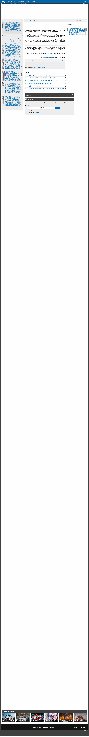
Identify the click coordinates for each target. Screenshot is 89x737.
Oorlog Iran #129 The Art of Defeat (12, 72)
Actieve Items (3, 3)
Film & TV (27, 1)
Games (22, 1)
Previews (19, 3)
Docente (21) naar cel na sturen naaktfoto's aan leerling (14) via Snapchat (12, 22)
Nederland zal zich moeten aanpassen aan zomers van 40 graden (12, 76)
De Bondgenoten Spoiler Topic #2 (12, 71)
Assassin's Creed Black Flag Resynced (12, 37)
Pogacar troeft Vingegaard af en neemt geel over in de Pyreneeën (12, 89)
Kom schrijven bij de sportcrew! (40, 67)
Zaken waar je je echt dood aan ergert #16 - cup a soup (12, 73)
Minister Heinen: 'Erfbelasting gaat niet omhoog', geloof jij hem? (12, 44)
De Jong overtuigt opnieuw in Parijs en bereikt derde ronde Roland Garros (12, 103)
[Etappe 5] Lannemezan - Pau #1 (12, 74)
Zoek (87, 3)
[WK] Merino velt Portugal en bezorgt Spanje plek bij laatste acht (12, 88)
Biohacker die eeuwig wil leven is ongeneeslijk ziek (12, 26)
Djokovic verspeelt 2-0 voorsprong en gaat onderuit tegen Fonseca (12, 100)
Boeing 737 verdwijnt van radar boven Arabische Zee (12, 79)
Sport (18, 1)
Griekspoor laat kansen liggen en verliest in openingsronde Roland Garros (12, 104)
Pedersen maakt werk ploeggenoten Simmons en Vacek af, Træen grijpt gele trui (12, 54)
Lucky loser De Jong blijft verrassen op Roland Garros (12, 101)
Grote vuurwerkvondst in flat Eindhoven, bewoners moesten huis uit (12, 45)
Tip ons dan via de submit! (45, 63)
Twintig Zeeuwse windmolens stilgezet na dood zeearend (12, 67)
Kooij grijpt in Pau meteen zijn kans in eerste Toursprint (12, 36)
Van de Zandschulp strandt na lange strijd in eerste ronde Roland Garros (12, 105)
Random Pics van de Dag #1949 (12, 29)
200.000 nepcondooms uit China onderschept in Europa (12, 56)
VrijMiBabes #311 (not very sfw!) (12, 33)
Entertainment (13, 1)
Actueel (8, 1)
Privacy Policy (44, 727)
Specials (22, 3)
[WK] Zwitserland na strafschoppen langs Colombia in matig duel (12, 49)
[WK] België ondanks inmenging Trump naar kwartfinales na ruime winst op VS (12, 87)
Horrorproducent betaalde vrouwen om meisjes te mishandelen (12, 23)
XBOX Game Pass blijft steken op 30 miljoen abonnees (12, 52)
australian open (45, 57)
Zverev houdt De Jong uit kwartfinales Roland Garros (12, 99)
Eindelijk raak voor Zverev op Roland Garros (12, 96)
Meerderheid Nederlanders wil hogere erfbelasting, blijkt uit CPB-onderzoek (12, 66)
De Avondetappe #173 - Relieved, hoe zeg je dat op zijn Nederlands (12, 75)
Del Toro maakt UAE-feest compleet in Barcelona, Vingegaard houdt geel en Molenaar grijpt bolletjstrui (12, 92)
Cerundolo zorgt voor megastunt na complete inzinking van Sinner (12, 102)
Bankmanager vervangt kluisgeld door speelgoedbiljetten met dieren (12, 30)
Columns (11, 3)
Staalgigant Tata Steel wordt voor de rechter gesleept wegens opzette (12, 78)
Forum (80, 3)
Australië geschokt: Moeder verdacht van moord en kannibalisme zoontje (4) (12, 31)
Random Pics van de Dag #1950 (12, 27)
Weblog (84, 3)
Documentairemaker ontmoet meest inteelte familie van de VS (12, 24)
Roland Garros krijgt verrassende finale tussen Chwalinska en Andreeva (12, 98)
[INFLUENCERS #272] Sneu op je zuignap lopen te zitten (12, 80)
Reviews (15, 3)
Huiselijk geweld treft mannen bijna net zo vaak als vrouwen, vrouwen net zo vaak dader (12, 32)
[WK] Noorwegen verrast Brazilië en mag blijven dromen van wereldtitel (12, 91)
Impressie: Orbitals (12, 55)
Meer (33, 1)
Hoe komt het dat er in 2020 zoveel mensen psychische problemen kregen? (12, 77)
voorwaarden (36, 112)
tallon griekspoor (51, 57)
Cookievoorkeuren (51, 727)
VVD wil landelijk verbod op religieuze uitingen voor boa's (12, 28)
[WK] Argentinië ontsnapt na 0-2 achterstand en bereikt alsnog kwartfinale (12, 53)
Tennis (34, 20)
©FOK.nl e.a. (86, 730)
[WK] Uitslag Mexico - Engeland (12, 59)
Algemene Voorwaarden (37, 727)
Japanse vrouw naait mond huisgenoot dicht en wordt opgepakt (12, 25)
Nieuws (8, 3)
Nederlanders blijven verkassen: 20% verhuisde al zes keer (12, 46)
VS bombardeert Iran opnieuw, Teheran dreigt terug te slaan (12, 48)
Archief (26, 3)
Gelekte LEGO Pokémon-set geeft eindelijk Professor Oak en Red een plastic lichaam (12, 51)
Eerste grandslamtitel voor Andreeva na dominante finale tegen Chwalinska (12, 97)
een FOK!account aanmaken (67, 102)
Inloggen (85, 1)
